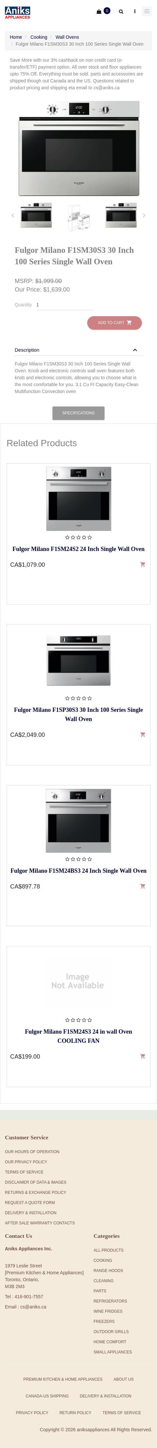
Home (16, 37)
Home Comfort (109, 1342)
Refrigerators (110, 1301)
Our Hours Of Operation (32, 1152)
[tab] (36, 215)
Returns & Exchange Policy (35, 1192)
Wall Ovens (67, 37)
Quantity (23, 304)
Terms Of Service (24, 1172)
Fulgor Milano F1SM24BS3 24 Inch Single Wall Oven (78, 870)
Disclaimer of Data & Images (36, 1182)
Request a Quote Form (30, 1202)
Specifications (78, 413)
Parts (99, 1291)
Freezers (103, 1321)
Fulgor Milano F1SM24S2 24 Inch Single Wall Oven (78, 549)
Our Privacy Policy (26, 1162)
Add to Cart (114, 323)
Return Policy (75, 1413)
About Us (124, 1379)
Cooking (38, 37)
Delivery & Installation (30, 1213)
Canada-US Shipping (47, 1396)
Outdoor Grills (110, 1331)
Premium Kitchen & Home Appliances (62, 1379)
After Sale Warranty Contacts (40, 1223)
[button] (77, 350)
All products (108, 1250)
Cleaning (103, 1281)
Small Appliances (112, 1352)
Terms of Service (122, 1413)
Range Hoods (108, 1270)
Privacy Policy (32, 1413)
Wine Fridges (107, 1311)
